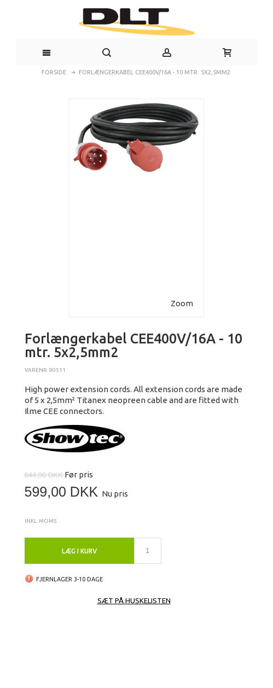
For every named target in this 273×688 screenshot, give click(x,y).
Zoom (182, 303)
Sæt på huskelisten (134, 600)
